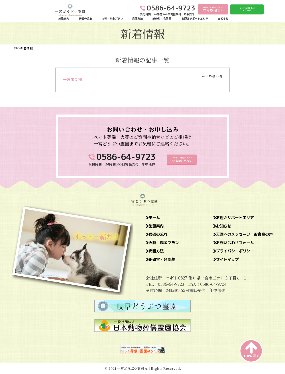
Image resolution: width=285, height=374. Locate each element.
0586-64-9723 (126, 157)
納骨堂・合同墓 (162, 18)
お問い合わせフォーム (233, 243)
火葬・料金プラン (112, 18)
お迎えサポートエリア (194, 18)
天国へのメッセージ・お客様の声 (243, 235)
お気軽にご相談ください (213, 9)
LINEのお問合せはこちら (247, 9)
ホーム (155, 218)
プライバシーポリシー (233, 251)
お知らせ (223, 18)
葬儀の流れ (85, 18)
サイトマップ (225, 260)
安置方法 (137, 18)
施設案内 (63, 18)
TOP (15, 48)
